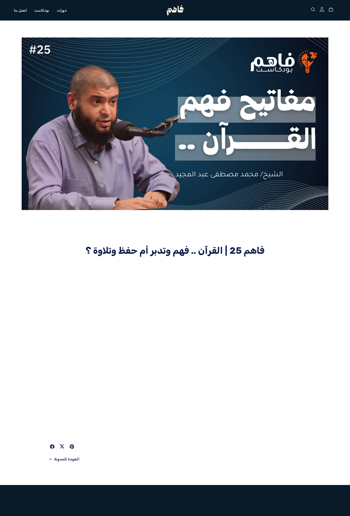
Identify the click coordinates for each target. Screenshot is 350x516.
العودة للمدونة (63, 459)
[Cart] (332, 9)
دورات (62, 10)
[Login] (322, 9)
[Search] (313, 9)
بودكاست (41, 10)
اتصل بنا (20, 10)
